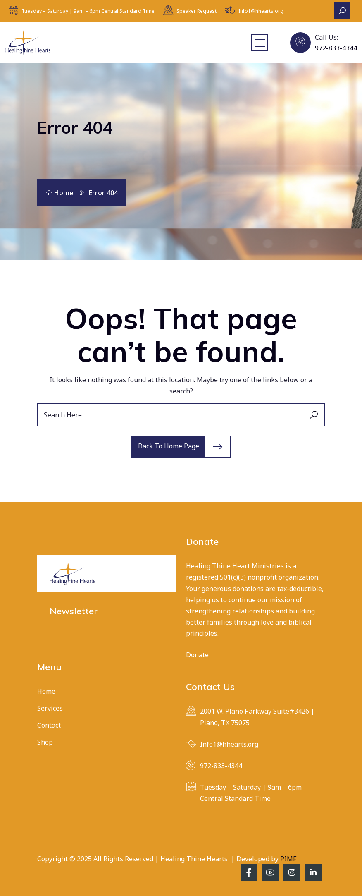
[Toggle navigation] (259, 42)
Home (59, 192)
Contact (49, 725)
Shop (45, 742)
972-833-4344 (336, 48)
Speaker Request (196, 10)
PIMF (288, 858)
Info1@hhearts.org (260, 10)
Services (50, 708)
